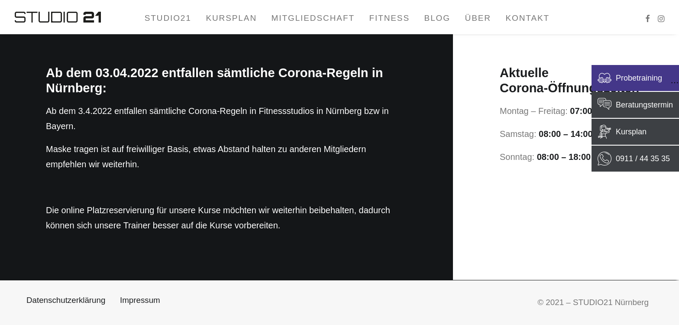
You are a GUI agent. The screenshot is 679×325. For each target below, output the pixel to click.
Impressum (140, 300)
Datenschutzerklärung (65, 300)
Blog (437, 18)
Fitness (389, 18)
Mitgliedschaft (313, 18)
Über (478, 18)
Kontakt (527, 18)
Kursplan (231, 18)
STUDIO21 (168, 18)
